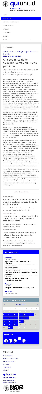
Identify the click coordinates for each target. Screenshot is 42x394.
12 (20, 318)
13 (25, 318)
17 (9, 321)
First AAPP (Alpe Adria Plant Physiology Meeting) (17, 279)
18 (14, 321)
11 (14, 318)
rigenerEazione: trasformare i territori (17, 262)
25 (15, 324)
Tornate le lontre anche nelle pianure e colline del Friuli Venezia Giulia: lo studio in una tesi (21, 201)
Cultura (5, 29)
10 (9, 318)
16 (4, 321)
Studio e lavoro (8, 25)
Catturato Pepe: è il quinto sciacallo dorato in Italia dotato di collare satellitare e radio (20, 218)
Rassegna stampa (9, 381)
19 (20, 321)
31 (9, 328)
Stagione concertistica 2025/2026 (19, 288)
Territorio (6, 32)
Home (5, 15)
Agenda (5, 36)
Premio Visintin (11, 268)
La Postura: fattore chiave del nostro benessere (21, 273)
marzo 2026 (21, 305)
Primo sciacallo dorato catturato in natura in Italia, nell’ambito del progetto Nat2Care (20, 235)
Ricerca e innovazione (10, 22)
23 (4, 324)
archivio (9, 374)
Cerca (5, 40)
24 (9, 324)
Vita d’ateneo (7, 18)
